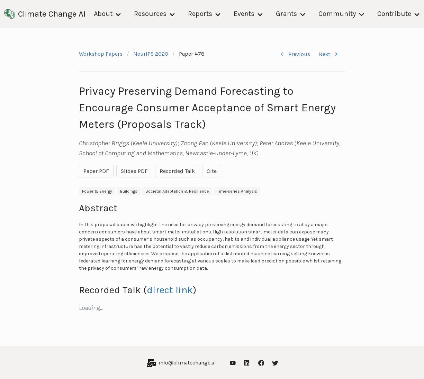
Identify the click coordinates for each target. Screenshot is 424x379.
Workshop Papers (101, 53)
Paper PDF (96, 171)
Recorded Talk (177, 171)
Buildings (128, 191)
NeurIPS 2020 (150, 53)
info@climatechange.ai (187, 362)
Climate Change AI (44, 14)
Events (244, 14)
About (103, 14)
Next (328, 54)
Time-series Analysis (237, 191)
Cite (212, 171)
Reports (200, 14)
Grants (286, 14)
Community (337, 14)
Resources (150, 14)
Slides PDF (134, 171)
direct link (170, 290)
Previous (295, 54)
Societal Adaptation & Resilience (177, 191)
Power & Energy (97, 191)
